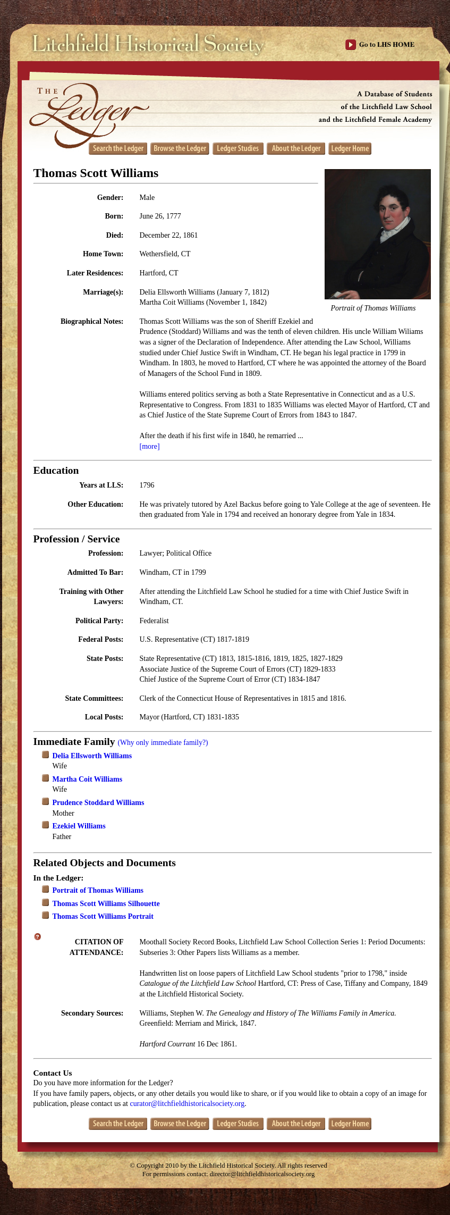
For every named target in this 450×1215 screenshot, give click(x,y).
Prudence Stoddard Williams (99, 803)
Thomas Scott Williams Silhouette (106, 904)
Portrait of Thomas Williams (98, 890)
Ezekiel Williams (79, 826)
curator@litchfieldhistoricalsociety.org (187, 1104)
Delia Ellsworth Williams (92, 756)
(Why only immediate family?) (162, 743)
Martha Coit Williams (88, 779)
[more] (150, 446)
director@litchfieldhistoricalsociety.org (262, 1174)
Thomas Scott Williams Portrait (103, 916)
